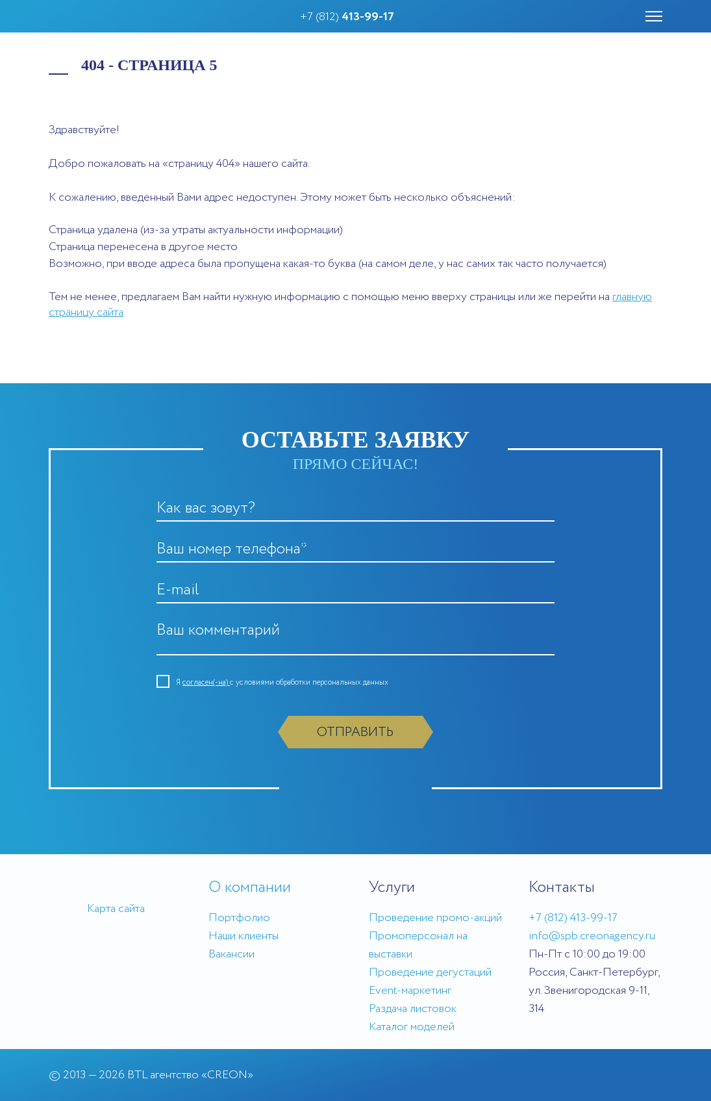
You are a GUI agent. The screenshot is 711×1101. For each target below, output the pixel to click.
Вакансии (231, 954)
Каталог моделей (412, 1027)
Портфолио (239, 917)
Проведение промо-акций (435, 917)
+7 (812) (347, 16)
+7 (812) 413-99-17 (573, 917)
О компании (249, 887)
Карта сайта (116, 908)
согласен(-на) (206, 682)
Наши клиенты (243, 936)
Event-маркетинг (410, 990)
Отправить (355, 732)
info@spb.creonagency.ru (592, 936)
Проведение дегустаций (430, 972)
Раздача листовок (412, 1008)
